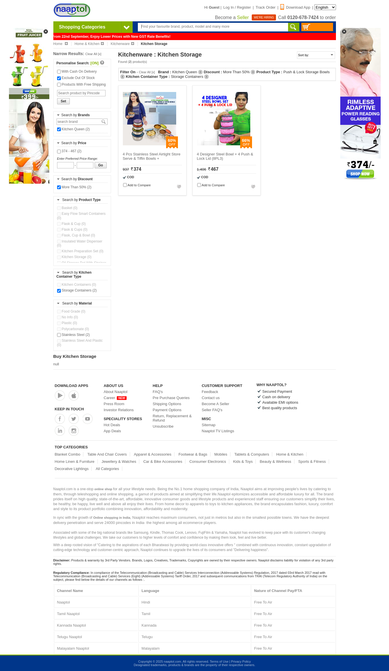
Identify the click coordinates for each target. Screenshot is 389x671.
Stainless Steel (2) (73, 335)
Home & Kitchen (89, 44)
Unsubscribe (163, 426)
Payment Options (167, 410)
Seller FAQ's (212, 410)
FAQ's (158, 392)
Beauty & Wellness (275, 461)
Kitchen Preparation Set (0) (80, 251)
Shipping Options (167, 404)
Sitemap (209, 425)
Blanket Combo (67, 454)
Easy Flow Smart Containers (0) (81, 216)
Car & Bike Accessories (162, 461)
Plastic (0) (67, 323)
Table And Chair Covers (107, 454)
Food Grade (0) (71, 311)
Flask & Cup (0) (71, 224)
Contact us (211, 398)
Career (115, 398)
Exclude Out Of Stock (76, 78)
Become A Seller (215, 404)
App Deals (112, 431)
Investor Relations (119, 410)
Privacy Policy (241, 661)
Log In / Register (237, 7)
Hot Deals (112, 425)
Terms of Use (219, 661)
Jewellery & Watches (119, 461)
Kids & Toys (243, 461)
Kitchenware (122, 44)
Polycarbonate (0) (73, 329)
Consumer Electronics (207, 461)
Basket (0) (67, 208)
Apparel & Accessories (152, 454)
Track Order (266, 7)
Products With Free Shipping (81, 84)
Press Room (114, 404)
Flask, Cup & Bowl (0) (76, 235)
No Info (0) (67, 317)
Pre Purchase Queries (171, 398)
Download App (295, 7)
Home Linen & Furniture (75, 461)
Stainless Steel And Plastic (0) (80, 343)
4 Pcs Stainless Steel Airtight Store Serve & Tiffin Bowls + (152, 156)
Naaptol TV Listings (218, 431)
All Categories (107, 469)
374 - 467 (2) (69, 151)
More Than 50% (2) (74, 187)
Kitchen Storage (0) (74, 257)
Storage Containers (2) (77, 290)
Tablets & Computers (251, 454)
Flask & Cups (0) (72, 230)
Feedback (210, 392)
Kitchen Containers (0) (76, 285)
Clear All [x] (93, 54)
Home (60, 44)
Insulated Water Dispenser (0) (79, 243)
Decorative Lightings (72, 469)
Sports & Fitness (312, 461)
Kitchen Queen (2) (73, 129)
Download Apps (72, 386)
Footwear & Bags (192, 454)
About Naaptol (115, 392)
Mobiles (220, 454)
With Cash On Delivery (77, 71)
